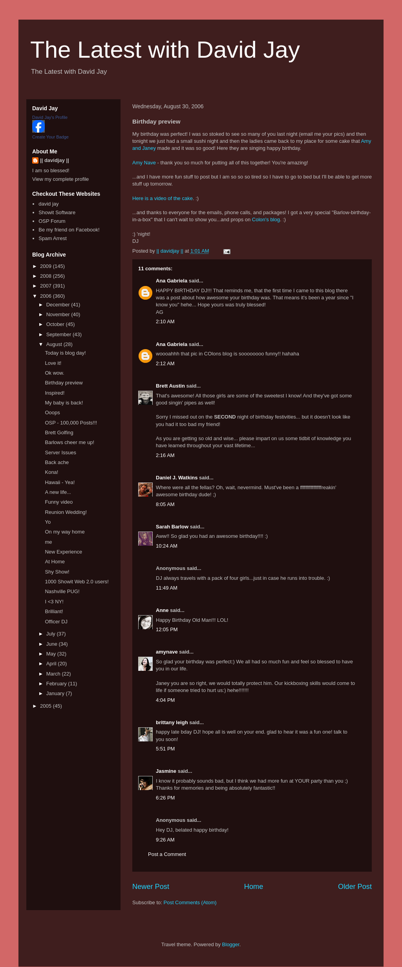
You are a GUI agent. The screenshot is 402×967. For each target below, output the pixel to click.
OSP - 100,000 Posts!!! (71, 423)
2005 (46, 706)
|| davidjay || (54, 160)
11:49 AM (166, 588)
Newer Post (150, 887)
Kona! (51, 472)
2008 (46, 276)
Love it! (53, 363)
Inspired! (54, 393)
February (57, 684)
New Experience (63, 552)
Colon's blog (266, 219)
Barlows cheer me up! (69, 442)
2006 (46, 296)
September (59, 334)
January (56, 693)
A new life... (58, 492)
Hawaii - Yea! (60, 482)
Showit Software (56, 212)
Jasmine (166, 771)
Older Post (355, 887)
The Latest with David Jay (165, 49)
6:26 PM (165, 798)
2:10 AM (165, 321)
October (56, 324)
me (48, 542)
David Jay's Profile (50, 117)
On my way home (64, 532)
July (51, 634)
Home (253, 887)
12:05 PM (167, 629)
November (58, 314)
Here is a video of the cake (162, 198)
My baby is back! (64, 403)
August (55, 344)
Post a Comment (167, 854)
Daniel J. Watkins (176, 478)
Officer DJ (56, 622)
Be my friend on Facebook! (68, 230)
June (52, 644)
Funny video (59, 502)
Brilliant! (54, 611)
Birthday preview (63, 383)
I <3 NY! (54, 602)
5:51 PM (165, 749)
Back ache (57, 462)
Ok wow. (54, 373)
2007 (46, 286)
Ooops (52, 412)
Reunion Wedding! (66, 512)
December (58, 305)
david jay (48, 204)
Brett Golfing (59, 432)
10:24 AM (166, 546)
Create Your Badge (50, 137)
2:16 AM (165, 455)
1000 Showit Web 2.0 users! (76, 582)
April (52, 664)
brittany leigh (172, 722)
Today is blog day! (65, 353)
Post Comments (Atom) (190, 902)
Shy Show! (57, 572)
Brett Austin (170, 386)
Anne (162, 610)
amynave (167, 652)
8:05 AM (165, 504)
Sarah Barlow (172, 527)
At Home (55, 562)
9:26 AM (165, 840)
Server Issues (60, 452)
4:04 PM (165, 700)
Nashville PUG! (62, 591)
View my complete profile (60, 179)
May (51, 654)
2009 (46, 266)
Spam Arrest (52, 238)
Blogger (230, 944)
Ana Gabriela (171, 281)
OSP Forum (51, 221)
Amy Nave (144, 163)
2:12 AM (165, 363)
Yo (48, 522)
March (54, 674)
